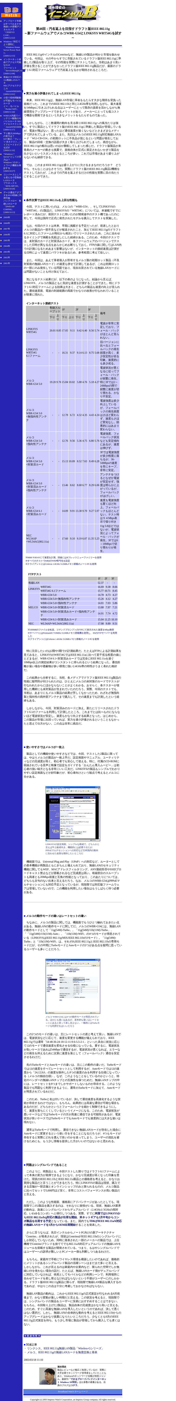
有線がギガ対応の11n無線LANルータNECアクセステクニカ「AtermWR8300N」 (13, 84)
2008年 (6, 223)
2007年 (6, 229)
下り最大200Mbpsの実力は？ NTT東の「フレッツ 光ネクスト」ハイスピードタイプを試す (12, 140)
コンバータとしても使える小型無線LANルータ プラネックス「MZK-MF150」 (12, 180)
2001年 (6, 263)
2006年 (6, 234)
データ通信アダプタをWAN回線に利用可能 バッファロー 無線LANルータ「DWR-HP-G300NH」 (12, 201)
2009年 (6, 217)
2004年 (6, 246)
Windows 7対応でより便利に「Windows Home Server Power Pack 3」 (11, 47)
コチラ (74, 1385)
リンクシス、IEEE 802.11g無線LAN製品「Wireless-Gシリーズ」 (65, 1348)
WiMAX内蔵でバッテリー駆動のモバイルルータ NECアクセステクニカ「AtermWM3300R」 (13, 121)
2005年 (6, 240)
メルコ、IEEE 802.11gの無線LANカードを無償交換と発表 (62, 1352)
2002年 (6, 257)
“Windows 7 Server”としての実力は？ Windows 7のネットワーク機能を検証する (12, 161)
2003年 (6, 252)
